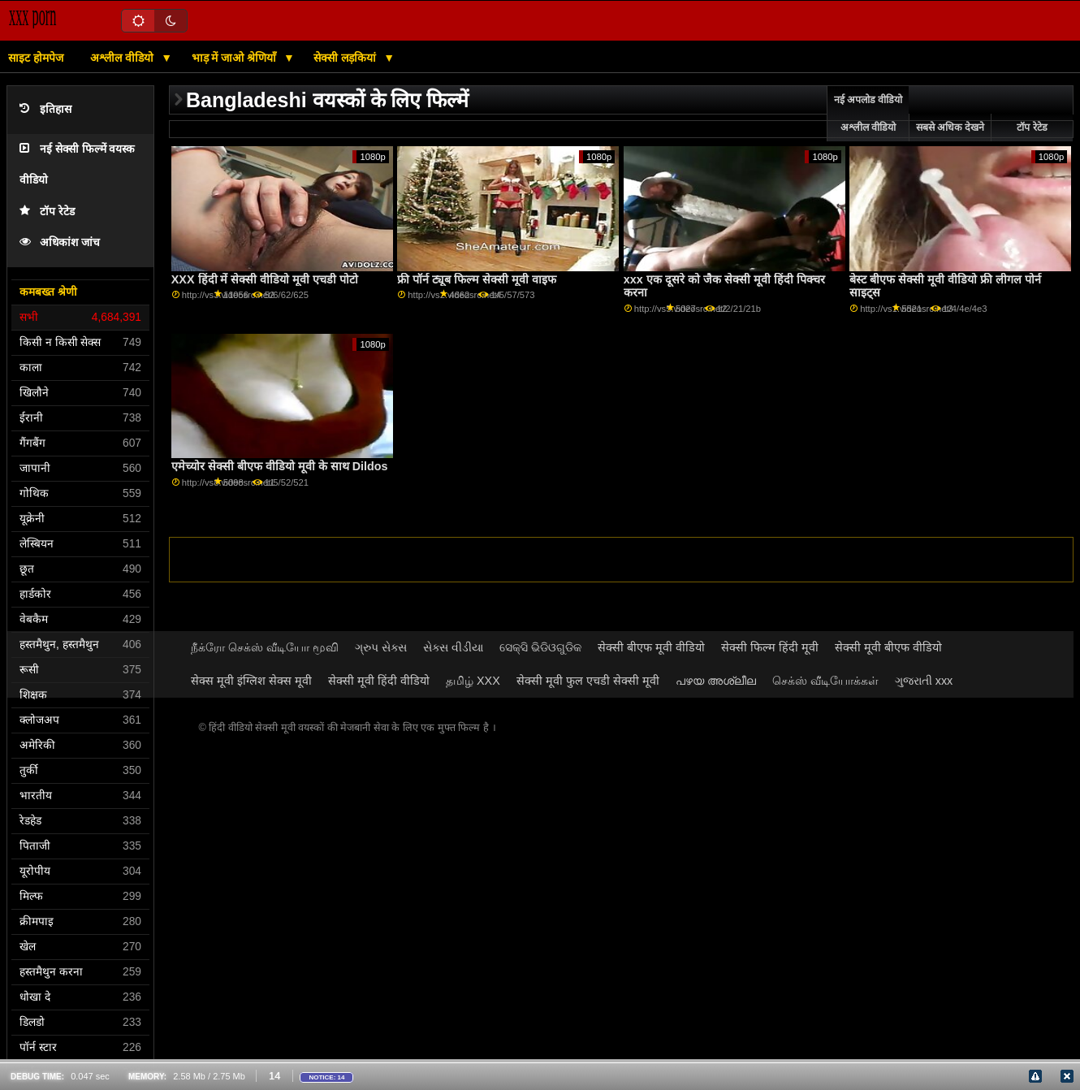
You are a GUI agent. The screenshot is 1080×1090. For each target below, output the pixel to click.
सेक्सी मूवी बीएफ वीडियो (888, 647)
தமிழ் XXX (473, 680)
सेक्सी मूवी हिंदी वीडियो (379, 680)
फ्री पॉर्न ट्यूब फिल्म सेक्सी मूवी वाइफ (476, 279)
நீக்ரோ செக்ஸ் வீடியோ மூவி (265, 647)
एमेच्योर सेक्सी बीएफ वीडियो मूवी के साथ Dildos (279, 466)
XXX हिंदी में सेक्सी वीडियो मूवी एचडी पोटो (265, 279)
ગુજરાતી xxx (924, 680)
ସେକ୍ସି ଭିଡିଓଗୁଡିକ (540, 647)
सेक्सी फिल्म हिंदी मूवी (770, 647)
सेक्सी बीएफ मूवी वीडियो (651, 647)
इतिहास (45, 109)
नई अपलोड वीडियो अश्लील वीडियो (868, 113)
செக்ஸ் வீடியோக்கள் (825, 680)
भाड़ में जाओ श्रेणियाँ (236, 57)
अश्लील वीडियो (123, 57)
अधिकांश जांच (59, 242)
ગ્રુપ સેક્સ (381, 647)
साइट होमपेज (35, 57)
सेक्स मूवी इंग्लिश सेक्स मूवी (251, 680)
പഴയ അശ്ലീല (716, 680)
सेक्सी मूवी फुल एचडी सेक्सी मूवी (587, 680)
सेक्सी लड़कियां (346, 57)
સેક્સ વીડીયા (453, 647)
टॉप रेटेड (47, 211)
